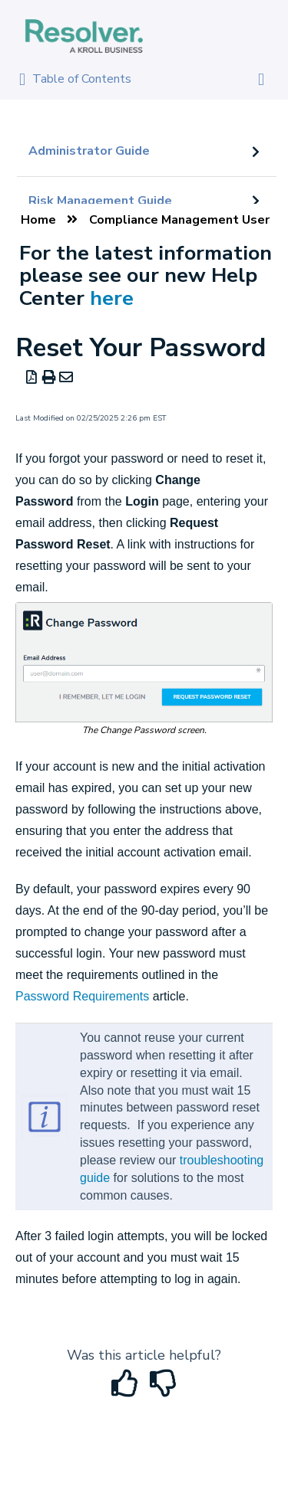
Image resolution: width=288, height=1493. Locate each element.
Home (38, 219)
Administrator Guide (89, 150)
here (112, 298)
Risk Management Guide (100, 200)
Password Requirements (82, 996)
